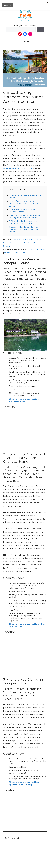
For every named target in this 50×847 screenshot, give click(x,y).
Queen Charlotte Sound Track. (17, 168)
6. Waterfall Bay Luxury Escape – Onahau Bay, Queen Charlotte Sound (24, 229)
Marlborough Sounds (23, 239)
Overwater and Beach (14, 253)
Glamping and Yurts (36, 249)
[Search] (40, 29)
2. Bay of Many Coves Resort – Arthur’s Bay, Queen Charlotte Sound (23, 203)
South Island (27, 243)
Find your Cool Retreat (25, 26)
